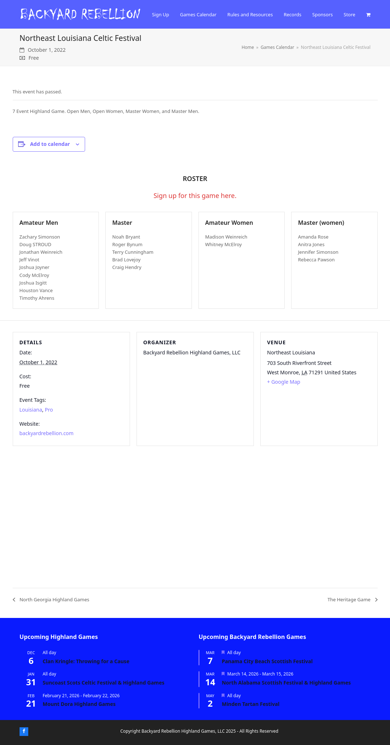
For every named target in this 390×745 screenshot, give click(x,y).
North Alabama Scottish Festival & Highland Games (286, 682)
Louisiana (31, 409)
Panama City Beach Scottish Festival (267, 661)
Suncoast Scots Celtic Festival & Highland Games (103, 682)
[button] (368, 14)
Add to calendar (50, 143)
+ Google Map (284, 381)
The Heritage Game (350, 599)
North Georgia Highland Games (53, 599)
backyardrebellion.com (47, 433)
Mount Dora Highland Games (79, 703)
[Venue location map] (195, 516)
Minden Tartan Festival (250, 703)
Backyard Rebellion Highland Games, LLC (183, 731)
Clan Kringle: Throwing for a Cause (86, 661)
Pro (49, 409)
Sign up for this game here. (195, 195)
